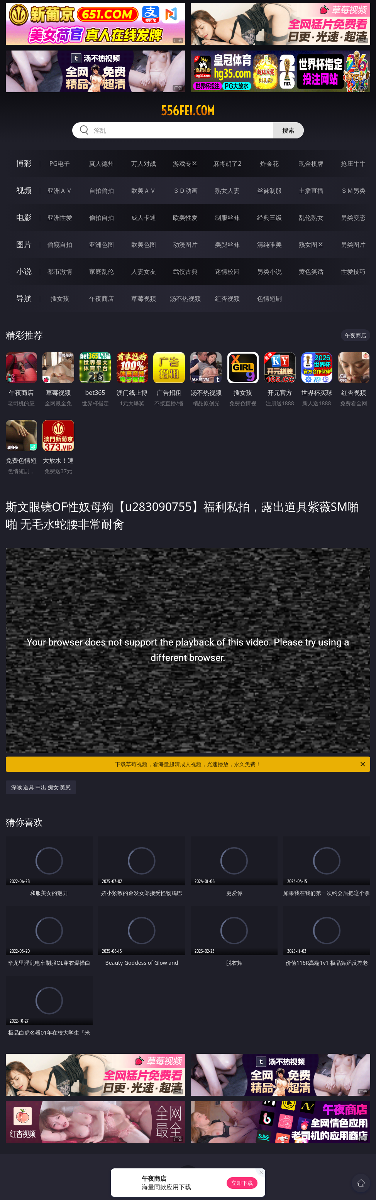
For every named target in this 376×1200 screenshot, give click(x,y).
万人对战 (143, 163)
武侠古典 (185, 271)
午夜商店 (101, 298)
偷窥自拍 (59, 244)
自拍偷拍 (101, 190)
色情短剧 (269, 298)
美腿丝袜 (227, 244)
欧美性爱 (185, 217)
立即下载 (242, 1183)
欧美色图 (143, 244)
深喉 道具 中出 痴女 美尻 (41, 787)
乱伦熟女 (311, 217)
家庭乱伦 (101, 271)
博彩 (24, 163)
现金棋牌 (311, 163)
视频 (24, 190)
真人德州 (101, 163)
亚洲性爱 (59, 217)
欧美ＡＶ (143, 190)
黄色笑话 (311, 271)
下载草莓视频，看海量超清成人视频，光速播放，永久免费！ (240, 764)
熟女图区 (311, 244)
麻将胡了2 (227, 163)
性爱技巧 (353, 271)
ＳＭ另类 (353, 190)
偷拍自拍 (101, 217)
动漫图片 (185, 244)
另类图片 (353, 244)
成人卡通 (143, 217)
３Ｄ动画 (185, 190)
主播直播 (311, 190)
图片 (24, 244)
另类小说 (269, 271)
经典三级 (269, 217)
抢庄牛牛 (353, 163)
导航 (24, 298)
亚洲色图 (101, 244)
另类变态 (353, 217)
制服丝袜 (227, 217)
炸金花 (269, 163)
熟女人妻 (227, 190)
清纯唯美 (269, 244)
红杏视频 (227, 298)
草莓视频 (143, 298)
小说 (24, 271)
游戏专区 (185, 163)
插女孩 (60, 298)
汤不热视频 (185, 298)
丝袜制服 (269, 190)
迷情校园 (227, 271)
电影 (24, 217)
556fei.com (188, 110)
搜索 (288, 130)
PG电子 (59, 163)
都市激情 (59, 271)
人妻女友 (143, 271)
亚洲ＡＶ (59, 190)
